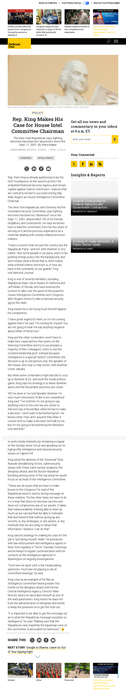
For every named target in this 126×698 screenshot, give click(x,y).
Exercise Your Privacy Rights (107, 3)
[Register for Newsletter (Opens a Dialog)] (115, 139)
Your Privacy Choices (75, 3)
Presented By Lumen (83, 249)
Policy (37, 112)
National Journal (36, 150)
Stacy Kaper (17, 150)
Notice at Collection (48, 3)
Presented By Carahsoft (85, 212)
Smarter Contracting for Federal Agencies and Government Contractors (90, 204)
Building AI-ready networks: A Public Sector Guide (93, 243)
